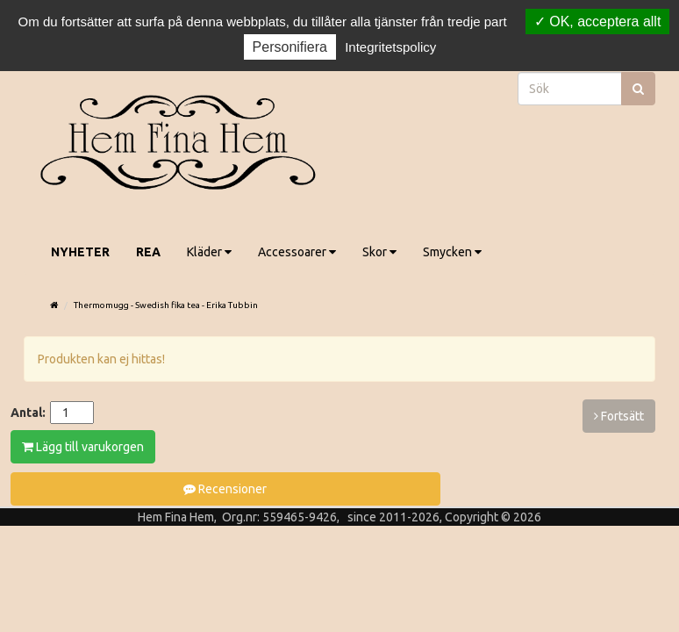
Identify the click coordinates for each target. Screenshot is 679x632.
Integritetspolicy (390, 47)
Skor (379, 252)
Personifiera (290, 47)
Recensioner (225, 489)
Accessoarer (297, 252)
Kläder (209, 252)
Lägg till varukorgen (83, 447)
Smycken (452, 252)
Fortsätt (619, 416)
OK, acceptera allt (597, 21)
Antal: (28, 413)
